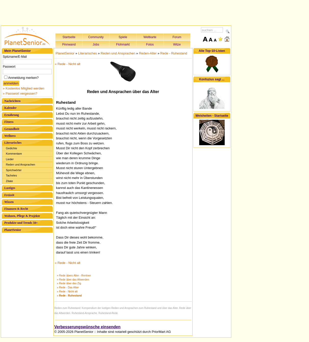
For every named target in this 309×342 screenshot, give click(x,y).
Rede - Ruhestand (173, 53)
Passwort (9, 66)
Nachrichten (12, 101)
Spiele (123, 37)
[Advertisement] (116, 12)
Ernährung (11, 115)
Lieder (10, 159)
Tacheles (11, 175)
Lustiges (9, 188)
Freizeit (9, 195)
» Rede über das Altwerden (73, 279)
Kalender (10, 108)
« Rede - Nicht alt (67, 64)
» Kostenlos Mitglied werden (23, 88)
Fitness (9, 122)
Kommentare (14, 153)
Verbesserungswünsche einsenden (87, 327)
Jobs (96, 44)
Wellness (10, 136)
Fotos (150, 44)
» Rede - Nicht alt (67, 291)
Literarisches (12, 142)
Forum (176, 37)
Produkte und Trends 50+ (21, 223)
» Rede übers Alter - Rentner (74, 275)
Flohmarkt (123, 44)
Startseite (68, 37)
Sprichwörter (14, 170)
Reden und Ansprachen (20, 164)
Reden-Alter (147, 53)
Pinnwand (69, 44)
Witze (177, 44)
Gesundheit (11, 129)
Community (96, 37)
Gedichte (11, 148)
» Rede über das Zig (69, 283)
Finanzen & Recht (16, 209)
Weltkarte (149, 37)
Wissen (9, 202)
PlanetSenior (12, 230)
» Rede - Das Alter (68, 287)
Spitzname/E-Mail (15, 56)
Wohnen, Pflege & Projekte (22, 216)
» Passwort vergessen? (20, 93)
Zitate (9, 181)
